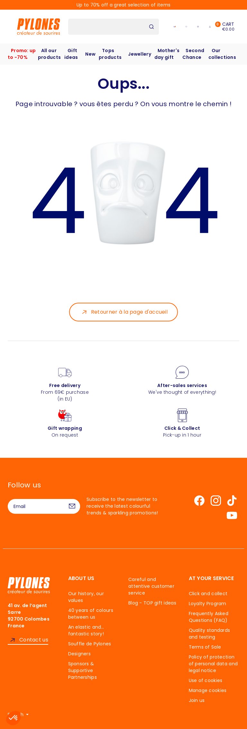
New (90, 54)
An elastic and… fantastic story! (86, 630)
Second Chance (193, 53)
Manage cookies (208, 690)
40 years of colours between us (90, 613)
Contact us (33, 639)
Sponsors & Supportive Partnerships (82, 670)
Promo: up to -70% (22, 53)
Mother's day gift (166, 53)
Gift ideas (71, 53)
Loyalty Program (207, 603)
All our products (49, 53)
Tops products (110, 53)
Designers (79, 654)
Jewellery (139, 54)
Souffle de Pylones (89, 644)
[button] (13, 718)
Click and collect (208, 593)
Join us (197, 700)
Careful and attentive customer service (151, 586)
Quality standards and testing (209, 633)
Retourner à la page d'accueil (129, 312)
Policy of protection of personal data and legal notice (213, 664)
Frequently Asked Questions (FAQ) (208, 616)
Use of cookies (206, 680)
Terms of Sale (205, 647)
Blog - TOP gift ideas (152, 603)
